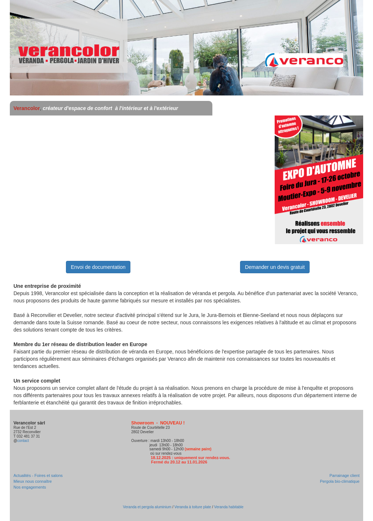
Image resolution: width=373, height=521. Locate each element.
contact (23, 441)
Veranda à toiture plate (192, 507)
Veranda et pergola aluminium (147, 507)
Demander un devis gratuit (275, 267)
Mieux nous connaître (32, 481)
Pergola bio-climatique (340, 481)
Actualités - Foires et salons (38, 475)
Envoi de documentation (98, 267)
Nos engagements (29, 487)
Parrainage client (344, 475)
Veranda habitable (228, 507)
